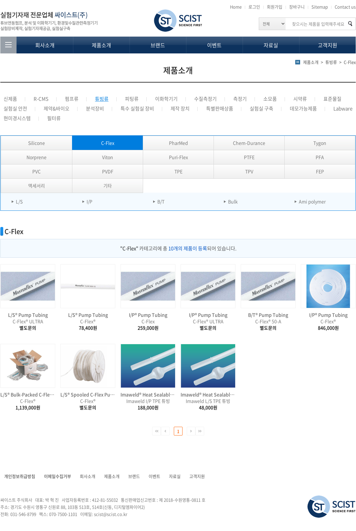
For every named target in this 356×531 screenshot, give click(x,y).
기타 (107, 185)
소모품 (270, 98)
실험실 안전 (15, 108)
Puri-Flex (178, 157)
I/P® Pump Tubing (148, 314)
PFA (320, 157)
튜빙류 (102, 98)
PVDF (107, 171)
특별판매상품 (219, 108)
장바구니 (297, 7)
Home (236, 7)
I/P (89, 201)
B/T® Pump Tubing (268, 314)
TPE (178, 171)
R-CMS (41, 98)
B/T (160, 201)
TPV (249, 171)
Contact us (345, 7)
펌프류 (72, 98)
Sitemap (319, 7)
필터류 (54, 118)
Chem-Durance (249, 143)
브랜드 (158, 45)
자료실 (271, 45)
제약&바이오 (56, 108)
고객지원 (327, 45)
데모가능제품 (303, 108)
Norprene (36, 157)
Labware (342, 108)
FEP (320, 171)
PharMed (178, 143)
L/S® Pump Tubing (28, 314)
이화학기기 (166, 98)
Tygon (319, 143)
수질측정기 (205, 98)
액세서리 (36, 185)
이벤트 (214, 45)
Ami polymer (312, 201)
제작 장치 (180, 108)
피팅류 (132, 98)
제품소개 (101, 45)
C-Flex (107, 143)
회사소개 (45, 45)
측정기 (240, 98)
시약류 (300, 98)
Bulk (233, 201)
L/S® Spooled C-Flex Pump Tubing (87, 394)
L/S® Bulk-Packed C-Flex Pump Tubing (27, 394)
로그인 (254, 7)
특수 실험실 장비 (137, 108)
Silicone (36, 143)
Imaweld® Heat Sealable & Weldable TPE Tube (147, 394)
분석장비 (95, 108)
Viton (107, 157)
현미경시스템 (17, 118)
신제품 (10, 98)
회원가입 (274, 7)
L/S (19, 201)
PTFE (249, 157)
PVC (36, 171)
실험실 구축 (261, 108)
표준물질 (332, 98)
